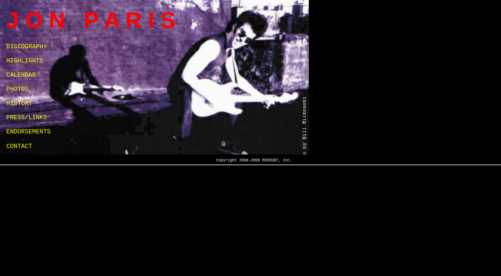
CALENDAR (21, 75)
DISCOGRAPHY (27, 46)
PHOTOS (18, 89)
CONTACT (19, 146)
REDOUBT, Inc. (277, 160)
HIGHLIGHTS (25, 61)
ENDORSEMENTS (29, 131)
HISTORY (19, 103)
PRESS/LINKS (27, 117)
